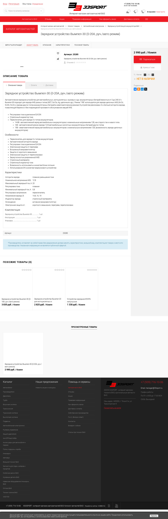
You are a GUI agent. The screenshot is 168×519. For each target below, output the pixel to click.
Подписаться (147, 59)
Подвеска (6, 421)
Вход (5, 4)
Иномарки (7, 453)
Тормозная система (10, 413)
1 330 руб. (81, 306)
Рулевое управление (10, 430)
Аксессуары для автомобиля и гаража (14, 444)
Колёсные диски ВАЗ (11, 473)
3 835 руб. (16, 306)
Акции (61, 19)
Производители (8, 392)
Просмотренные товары (84, 327)
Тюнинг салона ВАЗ (10, 492)
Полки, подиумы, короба (12, 449)
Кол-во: (139, 74)
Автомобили (7, 388)
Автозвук (6, 458)
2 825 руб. (49, 306)
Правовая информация (81, 19)
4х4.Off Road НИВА (10, 438)
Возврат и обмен (74, 426)
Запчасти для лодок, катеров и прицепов (14, 467)
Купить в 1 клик (147, 67)
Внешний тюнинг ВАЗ (11, 462)
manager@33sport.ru (154, 388)
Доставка (49, 86)
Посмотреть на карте (112, 408)
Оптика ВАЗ (7, 488)
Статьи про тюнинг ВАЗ (76, 432)
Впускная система (10, 404)
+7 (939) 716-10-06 (131, 3)
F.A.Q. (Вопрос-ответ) (75, 417)
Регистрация (14, 4)
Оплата (34, 86)
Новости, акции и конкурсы (46, 388)
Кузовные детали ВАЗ (11, 477)
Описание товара (15, 86)
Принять (154, 516)
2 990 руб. (14, 369)
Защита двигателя (9, 434)
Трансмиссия (8, 409)
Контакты (71, 421)
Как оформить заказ (107, 19)
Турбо (5, 400)
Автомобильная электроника (13, 426)
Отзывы (48, 19)
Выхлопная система (10, 417)
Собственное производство (78, 413)
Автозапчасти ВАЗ (29, 19)
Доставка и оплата (131, 19)
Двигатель (7, 396)
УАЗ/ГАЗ (6, 497)
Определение (37, 4)
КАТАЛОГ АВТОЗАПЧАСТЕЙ (20, 29)
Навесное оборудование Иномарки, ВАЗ (16, 483)
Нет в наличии (144, 79)
